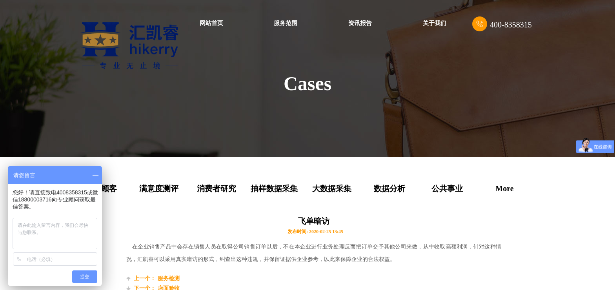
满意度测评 (158, 188)
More (504, 188)
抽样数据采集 (274, 188)
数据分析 (389, 188)
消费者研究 (216, 188)
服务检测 (153, 278)
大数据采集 (331, 188)
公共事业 (447, 188)
